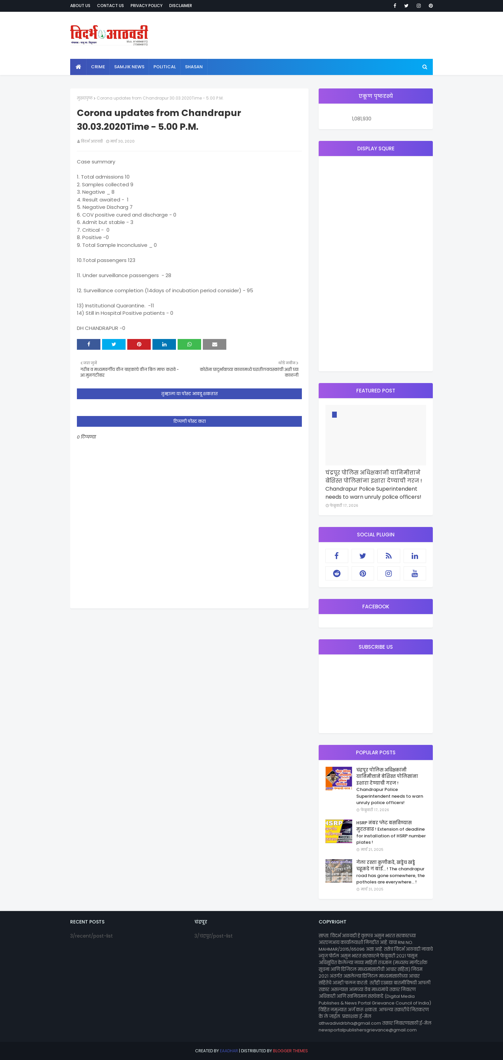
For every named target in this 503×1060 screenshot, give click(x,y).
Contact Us (110, 5)
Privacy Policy (147, 5)
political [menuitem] (164, 67)
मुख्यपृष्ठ (85, 98)
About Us (80, 5)
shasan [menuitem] (194, 67)
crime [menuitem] (98, 67)
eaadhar (229, 1051)
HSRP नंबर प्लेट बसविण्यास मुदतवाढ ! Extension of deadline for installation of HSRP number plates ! (391, 833)
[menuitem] (78, 67)
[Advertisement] (375, 264)
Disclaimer (180, 5)
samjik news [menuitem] (129, 67)
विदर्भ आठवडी (92, 141)
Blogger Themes (290, 1051)
